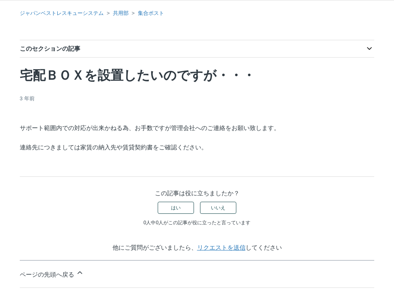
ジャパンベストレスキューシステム (62, 13)
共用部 (121, 13)
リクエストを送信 (221, 247)
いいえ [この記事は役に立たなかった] (218, 208)
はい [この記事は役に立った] (176, 208)
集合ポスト (151, 13)
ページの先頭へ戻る (52, 273)
